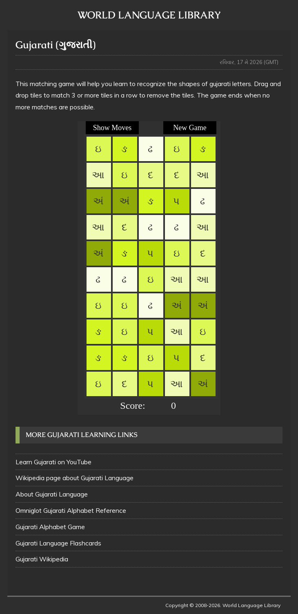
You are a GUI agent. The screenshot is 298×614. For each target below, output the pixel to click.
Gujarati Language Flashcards (58, 543)
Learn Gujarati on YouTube (53, 462)
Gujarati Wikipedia (42, 559)
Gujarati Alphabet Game (50, 527)
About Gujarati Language (52, 494)
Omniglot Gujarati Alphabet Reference (71, 510)
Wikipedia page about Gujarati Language (74, 478)
